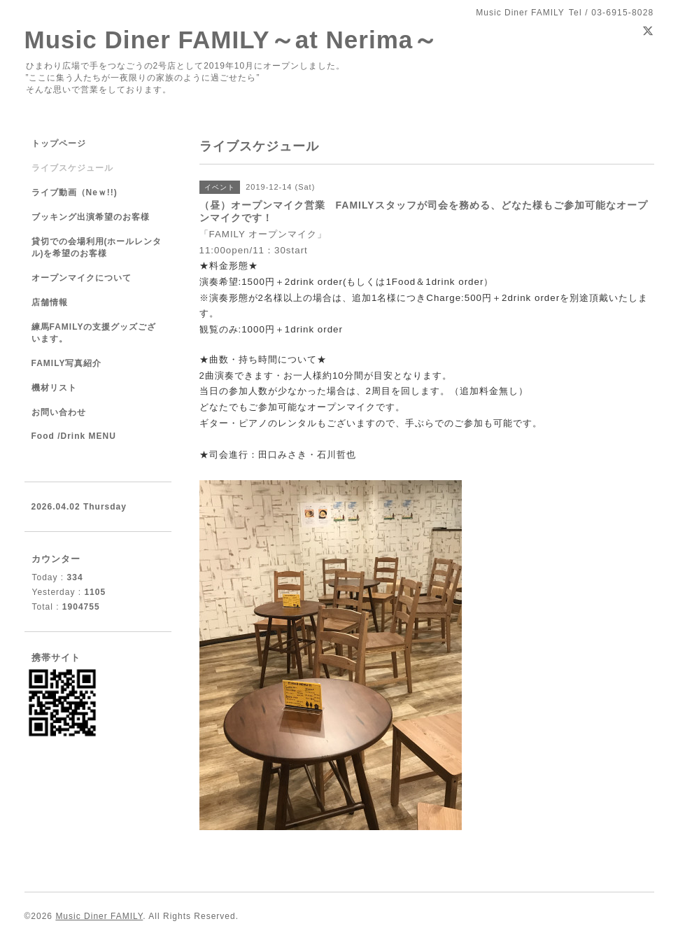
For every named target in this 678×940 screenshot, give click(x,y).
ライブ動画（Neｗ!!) (74, 192)
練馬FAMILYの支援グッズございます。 (94, 333)
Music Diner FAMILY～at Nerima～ (231, 39)
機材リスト (54, 388)
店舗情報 (49, 302)
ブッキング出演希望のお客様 (90, 217)
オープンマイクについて (81, 278)
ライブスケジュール (72, 168)
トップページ (58, 143)
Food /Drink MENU (73, 436)
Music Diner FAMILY (99, 916)
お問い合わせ (58, 412)
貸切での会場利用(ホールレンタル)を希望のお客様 (96, 247)
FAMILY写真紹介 (66, 363)
